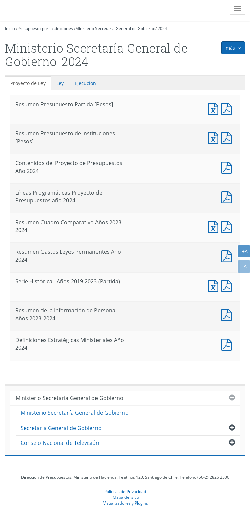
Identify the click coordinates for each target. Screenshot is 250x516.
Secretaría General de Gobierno (61, 428)
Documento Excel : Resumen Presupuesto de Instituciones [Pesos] (214, 137)
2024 (162, 28)
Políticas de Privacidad (125, 491)
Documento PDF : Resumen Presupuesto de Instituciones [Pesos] (228, 137)
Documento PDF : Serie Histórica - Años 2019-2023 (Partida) (228, 285)
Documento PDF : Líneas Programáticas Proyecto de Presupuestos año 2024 (228, 196)
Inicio (10, 28)
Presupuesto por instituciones (45, 28)
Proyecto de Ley (28, 83)
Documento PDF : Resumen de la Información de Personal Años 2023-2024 (228, 314)
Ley (60, 83)
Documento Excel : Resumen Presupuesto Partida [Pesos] (214, 108)
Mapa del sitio (126, 497)
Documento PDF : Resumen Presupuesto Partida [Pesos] (228, 108)
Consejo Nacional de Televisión (60, 443)
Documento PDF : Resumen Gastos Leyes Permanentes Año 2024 (228, 255)
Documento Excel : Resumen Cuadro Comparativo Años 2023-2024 (214, 226)
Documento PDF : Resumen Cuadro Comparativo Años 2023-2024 (228, 226)
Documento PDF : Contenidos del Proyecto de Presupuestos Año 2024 (228, 166)
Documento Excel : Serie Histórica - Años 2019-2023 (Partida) (214, 285)
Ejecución (85, 83)
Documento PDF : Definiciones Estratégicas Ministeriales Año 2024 (228, 343)
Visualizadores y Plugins (125, 503)
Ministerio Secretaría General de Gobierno (115, 28)
